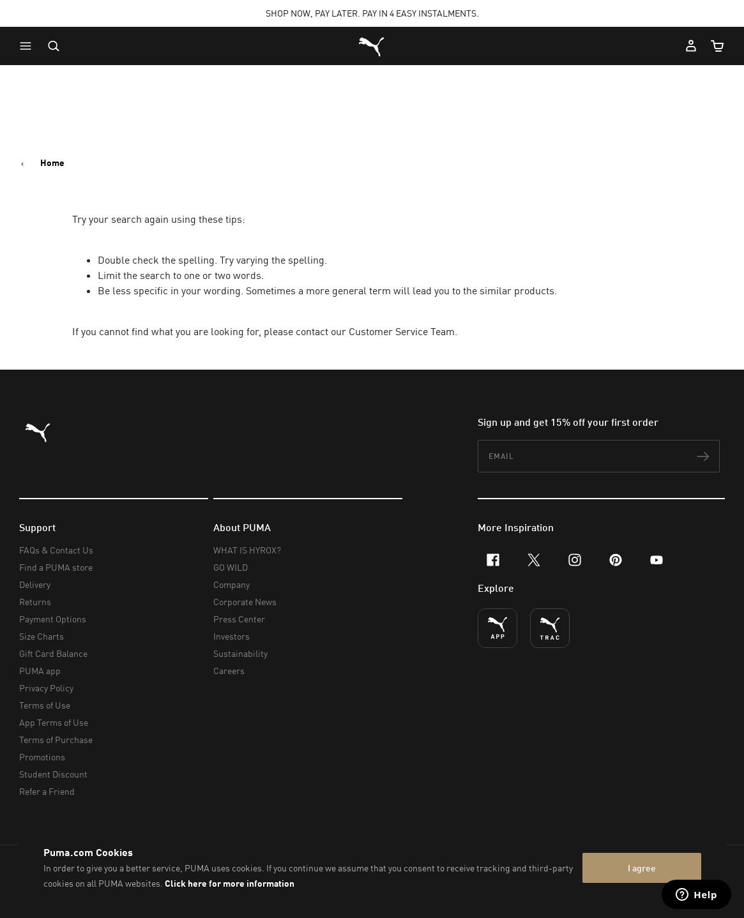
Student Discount (53, 774)
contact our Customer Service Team (375, 331)
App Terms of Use (53, 722)
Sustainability (240, 653)
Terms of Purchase (56, 739)
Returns (35, 601)
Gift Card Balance (53, 653)
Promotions (42, 756)
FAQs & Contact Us (56, 550)
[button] (28, 46)
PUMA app (40, 670)
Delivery (34, 584)
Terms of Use (44, 705)
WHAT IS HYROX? (247, 550)
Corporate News (245, 601)
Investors (231, 636)
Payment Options (52, 618)
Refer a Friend (47, 791)
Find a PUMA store (56, 567)
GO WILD (230, 567)
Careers (229, 670)
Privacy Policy (46, 687)
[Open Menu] (28, 46)
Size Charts (41, 636)
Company (231, 584)
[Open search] (54, 46)
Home (52, 163)
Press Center (239, 618)
